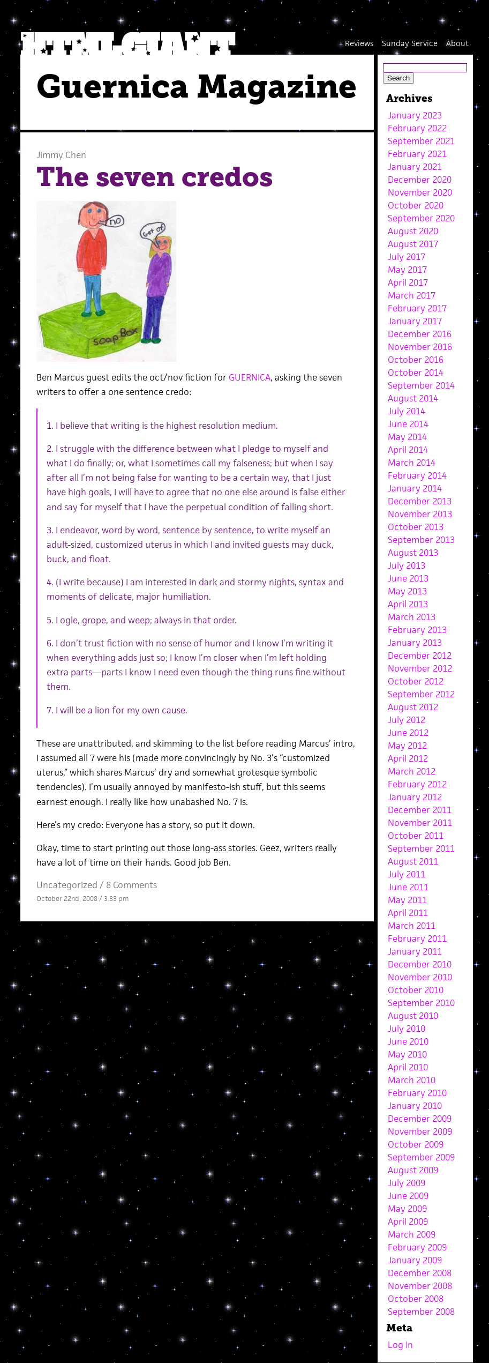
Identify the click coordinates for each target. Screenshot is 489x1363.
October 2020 (415, 205)
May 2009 (407, 1209)
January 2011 (415, 951)
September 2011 (421, 848)
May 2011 (407, 900)
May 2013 (407, 591)
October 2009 (415, 1144)
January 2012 (415, 797)
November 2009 (420, 1131)
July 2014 (406, 411)
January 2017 (415, 321)
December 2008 (420, 1273)
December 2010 (420, 964)
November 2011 (420, 823)
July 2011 (406, 874)
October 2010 (415, 990)
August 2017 (413, 244)
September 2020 (421, 218)
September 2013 (421, 540)
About (457, 43)
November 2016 (420, 347)
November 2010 (420, 977)
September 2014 (421, 385)
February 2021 (417, 154)
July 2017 (406, 257)
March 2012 (411, 771)
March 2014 (411, 462)
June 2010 (408, 1041)
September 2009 (421, 1157)
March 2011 (411, 926)
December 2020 (420, 179)
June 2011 (408, 887)
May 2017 (407, 269)
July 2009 (406, 1183)
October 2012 (415, 681)
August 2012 (413, 707)
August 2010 (413, 1016)
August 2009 (413, 1170)
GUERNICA (249, 377)
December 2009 (420, 1118)
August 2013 (413, 552)
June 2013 (408, 578)
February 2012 (417, 784)
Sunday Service (410, 43)
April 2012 (408, 758)
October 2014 (415, 372)
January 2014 (415, 488)
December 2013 (420, 501)
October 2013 (415, 527)
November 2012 (420, 668)
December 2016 (420, 334)
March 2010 (411, 1080)
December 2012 (420, 655)
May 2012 (407, 745)
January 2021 (415, 167)
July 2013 (406, 565)
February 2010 (417, 1093)
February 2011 (417, 938)
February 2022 (417, 128)
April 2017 (408, 282)
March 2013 (411, 617)
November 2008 (420, 1286)
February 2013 (417, 630)
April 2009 (408, 1221)
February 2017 (417, 308)
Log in (400, 1345)
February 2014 (417, 475)
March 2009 (411, 1234)
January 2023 (415, 115)
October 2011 (415, 835)
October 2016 (415, 360)
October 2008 (415, 1299)
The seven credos (154, 177)
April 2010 (408, 1067)
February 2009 (417, 1247)
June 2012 (408, 733)
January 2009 (415, 1260)
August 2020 (413, 231)
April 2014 (408, 450)
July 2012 (406, 720)
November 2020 (420, 192)
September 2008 (421, 1311)
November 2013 (420, 514)
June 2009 (408, 1196)
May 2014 (407, 437)
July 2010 (406, 1028)
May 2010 (407, 1054)
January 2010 (415, 1106)
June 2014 (408, 424)
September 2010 (421, 1003)
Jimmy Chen (61, 155)
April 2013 (408, 604)
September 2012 (421, 694)
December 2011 (420, 810)
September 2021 (421, 141)
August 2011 (413, 861)
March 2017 (411, 295)
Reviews (359, 43)
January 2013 (415, 643)
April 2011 (408, 913)
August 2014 (413, 398)
